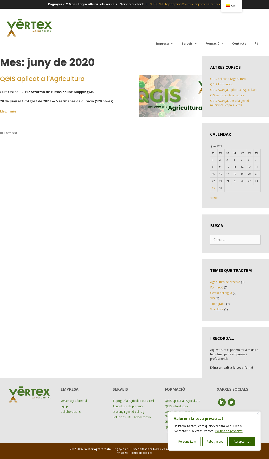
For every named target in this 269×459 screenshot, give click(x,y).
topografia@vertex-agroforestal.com (193, 4)
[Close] (258, 413)
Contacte (239, 43)
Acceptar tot (242, 441)
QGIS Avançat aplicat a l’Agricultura (233, 90)
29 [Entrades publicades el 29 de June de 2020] (213, 188)
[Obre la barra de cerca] (257, 43)
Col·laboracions (71, 412)
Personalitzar (187, 441)
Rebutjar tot (215, 441)
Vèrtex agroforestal (74, 401)
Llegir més (8, 111)
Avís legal (123, 453)
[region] (214, 431)
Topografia (217, 304)
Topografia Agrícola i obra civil (133, 401)
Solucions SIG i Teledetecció (132, 417)
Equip (64, 406)
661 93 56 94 (154, 4)
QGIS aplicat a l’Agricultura (42, 78)
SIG (212, 298)
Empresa (166, 43)
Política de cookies (141, 453)
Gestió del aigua (221, 293)
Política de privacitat (229, 431)
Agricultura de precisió (225, 282)
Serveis (191, 43)
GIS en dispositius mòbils (227, 95)
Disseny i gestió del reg (128, 412)
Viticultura (216, 309)
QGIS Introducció (221, 84)
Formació (217, 43)
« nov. (214, 198)
